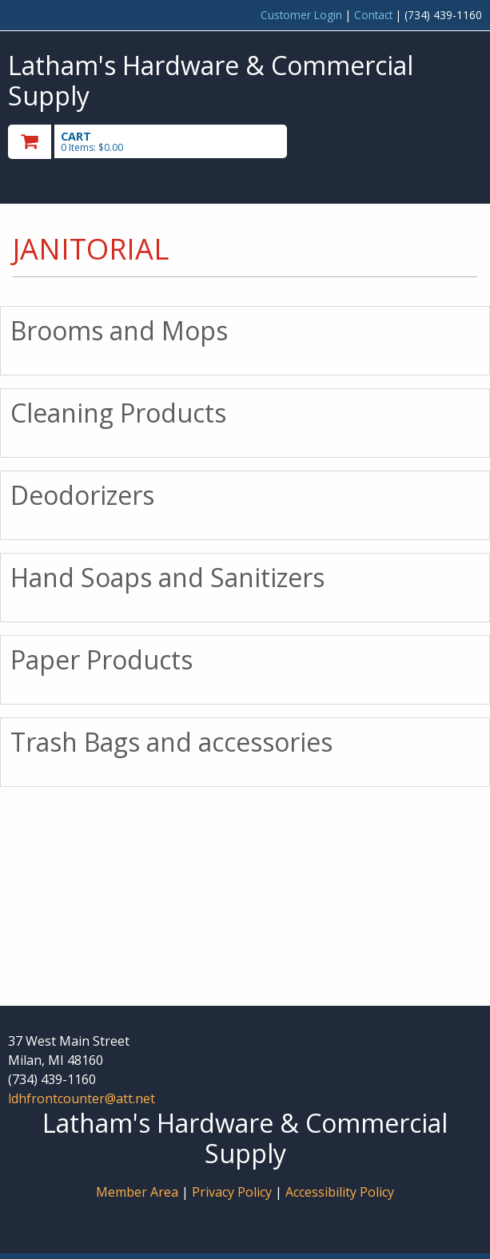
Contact (373, 14)
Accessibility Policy (339, 1192)
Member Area (137, 1192)
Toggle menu (410, 140)
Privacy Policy (233, 1192)
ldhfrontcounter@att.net (81, 1098)
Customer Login (301, 14)
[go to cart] (174, 142)
